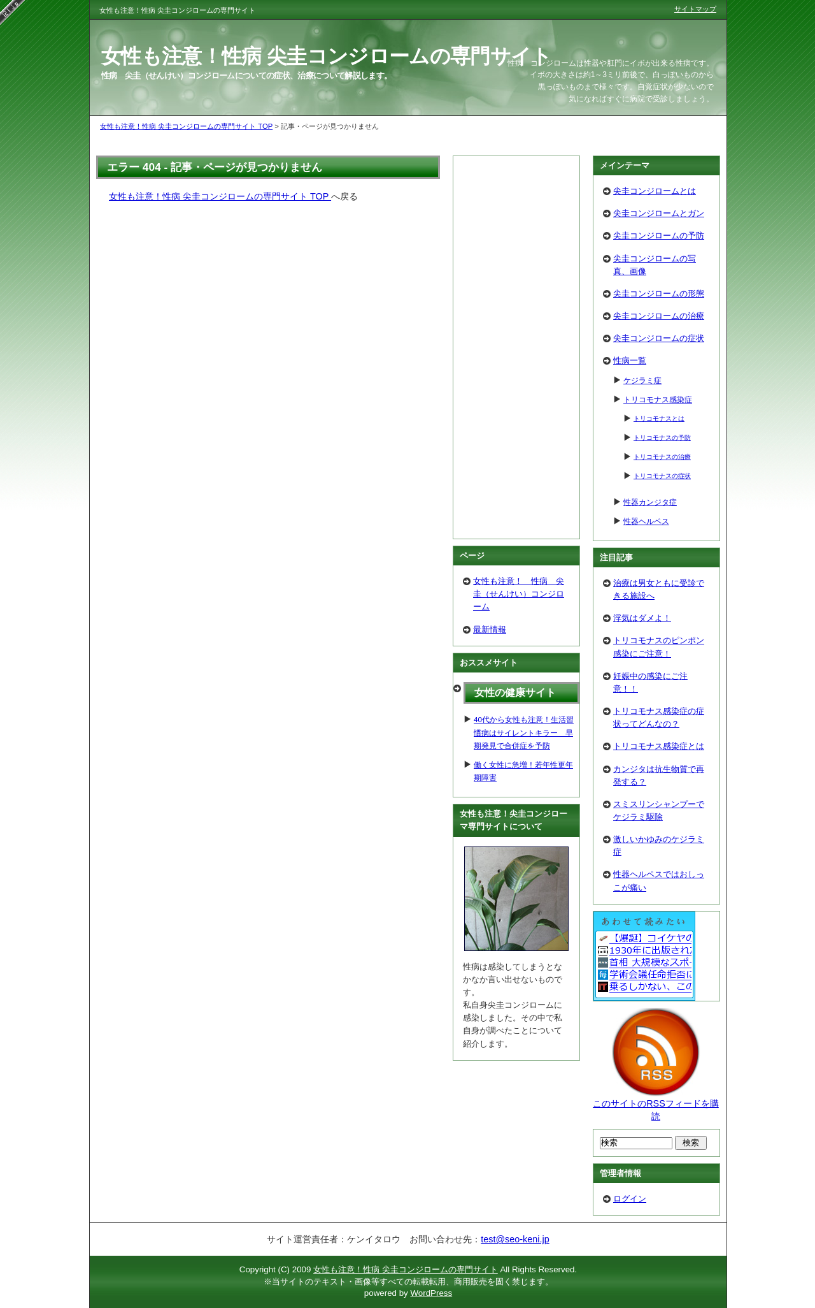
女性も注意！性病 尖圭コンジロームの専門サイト (326, 56)
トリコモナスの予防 (662, 437)
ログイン (629, 1198)
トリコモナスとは (659, 418)
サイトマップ (695, 9)
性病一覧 (629, 360)
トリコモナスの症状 (662, 475)
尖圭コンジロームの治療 (658, 316)
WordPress (431, 1293)
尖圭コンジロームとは (654, 191)
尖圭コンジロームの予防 (658, 235)
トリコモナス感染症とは (658, 746)
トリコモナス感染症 (657, 399)
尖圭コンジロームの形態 (658, 293)
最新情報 (489, 629)
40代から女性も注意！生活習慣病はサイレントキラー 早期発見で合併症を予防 (524, 732)
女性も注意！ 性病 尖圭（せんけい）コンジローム (518, 593)
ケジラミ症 (642, 380)
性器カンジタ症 (650, 502)
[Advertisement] (516, 347)
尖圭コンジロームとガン (658, 213)
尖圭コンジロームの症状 (658, 338)
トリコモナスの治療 (662, 456)
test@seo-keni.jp (515, 1239)
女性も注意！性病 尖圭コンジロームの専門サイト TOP (186, 126)
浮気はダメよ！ (642, 618)
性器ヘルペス (646, 521)
